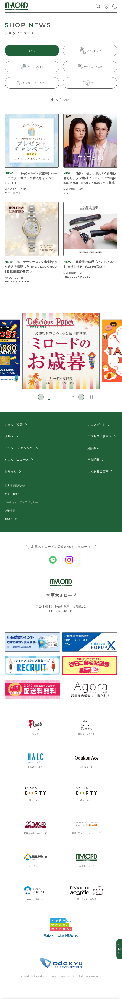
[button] (49, 397)
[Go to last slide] (41, 397)
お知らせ (11, 471)
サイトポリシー (13, 494)
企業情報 (10, 510)
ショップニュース (17, 459)
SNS (119, 949)
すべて (32, 50)
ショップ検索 (14, 424)
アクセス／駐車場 (99, 436)
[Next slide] (81, 397)
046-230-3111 (65, 611)
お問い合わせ (12, 519)
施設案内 (93, 448)
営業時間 (93, 459)
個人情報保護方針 (15, 485)
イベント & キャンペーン (22, 448)
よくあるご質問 (98, 471)
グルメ (9, 436)
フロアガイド (96, 424)
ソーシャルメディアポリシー (21, 502)
